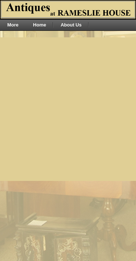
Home (39, 25)
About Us (71, 25)
